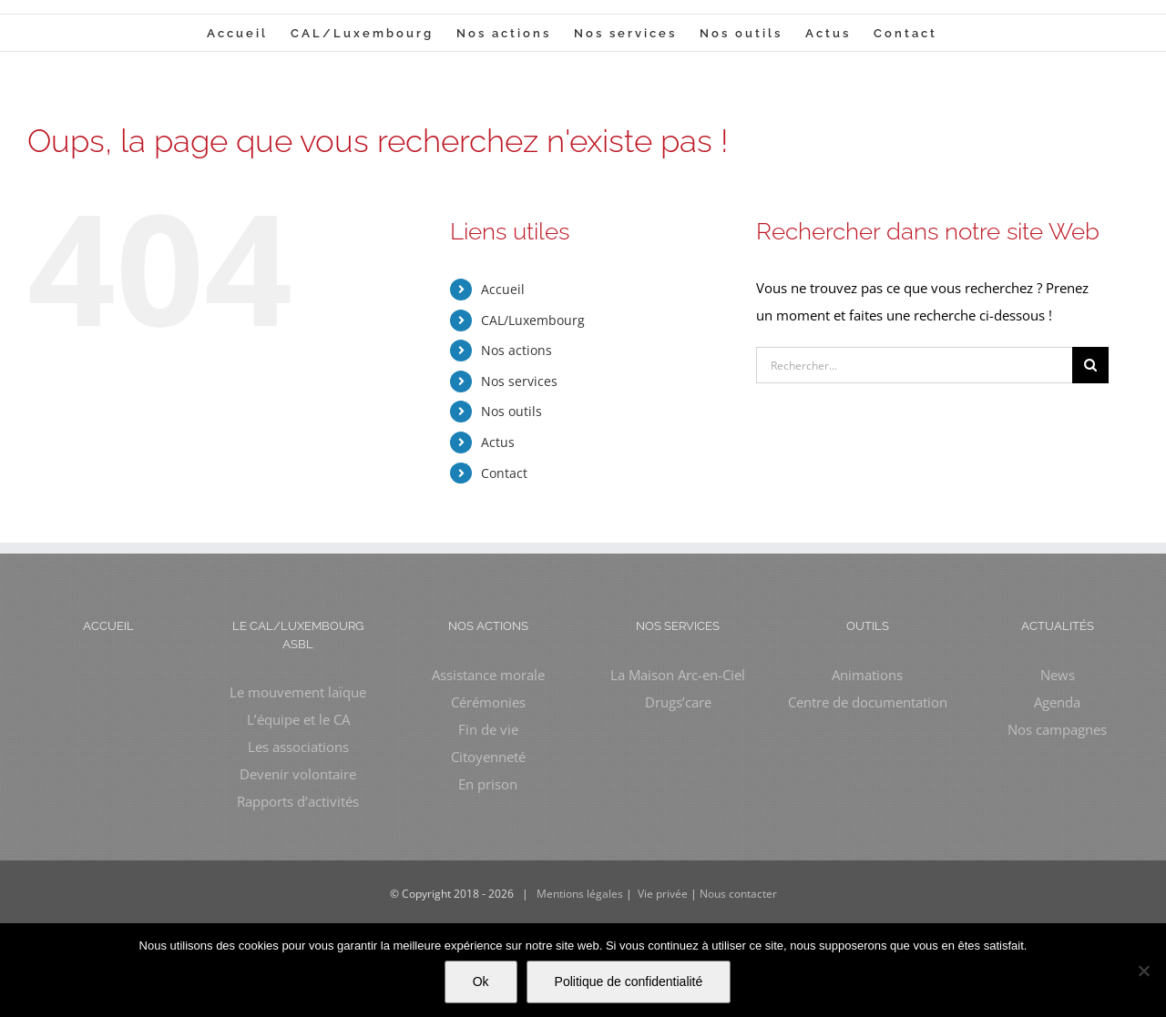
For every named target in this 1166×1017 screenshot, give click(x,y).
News (1057, 675)
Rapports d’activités (298, 801)
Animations (867, 675)
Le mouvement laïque (298, 692)
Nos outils (511, 411)
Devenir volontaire (298, 774)
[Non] (1143, 970)
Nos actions (516, 350)
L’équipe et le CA (298, 719)
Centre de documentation (867, 702)
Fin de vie (488, 729)
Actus (498, 442)
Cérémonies (488, 702)
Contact (504, 473)
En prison (487, 784)
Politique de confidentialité (629, 981)
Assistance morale (488, 675)
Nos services (519, 381)
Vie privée (663, 893)
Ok (481, 981)
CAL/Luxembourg (533, 320)
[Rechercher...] (914, 365)
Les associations (298, 746)
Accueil (503, 289)
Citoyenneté (488, 756)
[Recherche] (1090, 365)
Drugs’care (678, 702)
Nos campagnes (1057, 729)
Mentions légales (580, 893)
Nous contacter (738, 893)
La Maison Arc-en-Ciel (677, 675)
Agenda (1057, 702)
